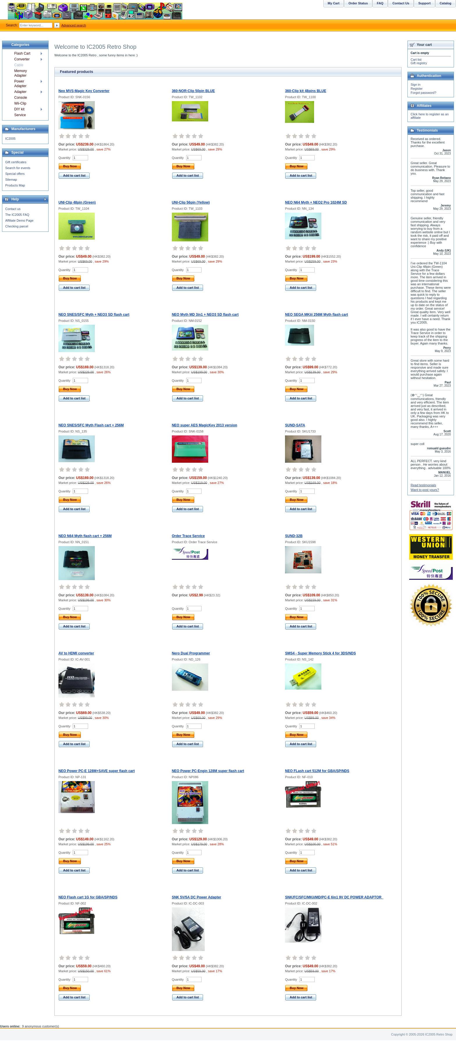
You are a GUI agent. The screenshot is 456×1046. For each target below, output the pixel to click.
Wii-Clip (20, 103)
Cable (18, 65)
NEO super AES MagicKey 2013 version (204, 425)
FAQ (380, 3)
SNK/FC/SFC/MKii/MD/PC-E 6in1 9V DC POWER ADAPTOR (334, 897)
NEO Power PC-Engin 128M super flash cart (208, 771)
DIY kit (19, 109)
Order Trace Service (188, 536)
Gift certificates (15, 162)
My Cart (333, 3)
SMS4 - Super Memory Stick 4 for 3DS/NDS (320, 653)
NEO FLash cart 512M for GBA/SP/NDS (317, 771)
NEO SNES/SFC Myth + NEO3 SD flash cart (93, 315)
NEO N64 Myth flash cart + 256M (85, 536)
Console (20, 98)
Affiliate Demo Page (19, 220)
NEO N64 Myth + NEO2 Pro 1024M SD (316, 202)
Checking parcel (16, 226)
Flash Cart (22, 53)
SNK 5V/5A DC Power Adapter (196, 897)
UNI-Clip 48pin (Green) (77, 202)
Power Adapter (20, 83)
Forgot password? (423, 92)
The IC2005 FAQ (17, 214)
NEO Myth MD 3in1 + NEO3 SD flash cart (205, 315)
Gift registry (419, 63)
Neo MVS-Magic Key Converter (83, 91)
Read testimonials (423, 485)
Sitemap (11, 179)
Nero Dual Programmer (191, 653)
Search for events (17, 168)
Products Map (15, 185)
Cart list (416, 59)
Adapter (20, 92)
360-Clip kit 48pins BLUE (305, 91)
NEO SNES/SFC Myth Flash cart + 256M (91, 425)
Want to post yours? (425, 489)
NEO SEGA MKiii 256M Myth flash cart (316, 315)
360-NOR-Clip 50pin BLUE (193, 91)
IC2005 (10, 138)
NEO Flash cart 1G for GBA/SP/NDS (87, 897)
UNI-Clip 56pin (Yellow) (191, 202)
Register (417, 88)
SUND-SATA (295, 425)
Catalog (445, 3)
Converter (22, 59)
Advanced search (73, 25)
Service (20, 115)
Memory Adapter (20, 73)
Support (424, 3)
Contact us (13, 209)
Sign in (416, 84)
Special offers (14, 173)
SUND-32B (293, 536)
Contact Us (400, 3)
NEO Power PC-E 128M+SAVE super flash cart (96, 771)
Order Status (358, 3)
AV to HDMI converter (76, 653)
